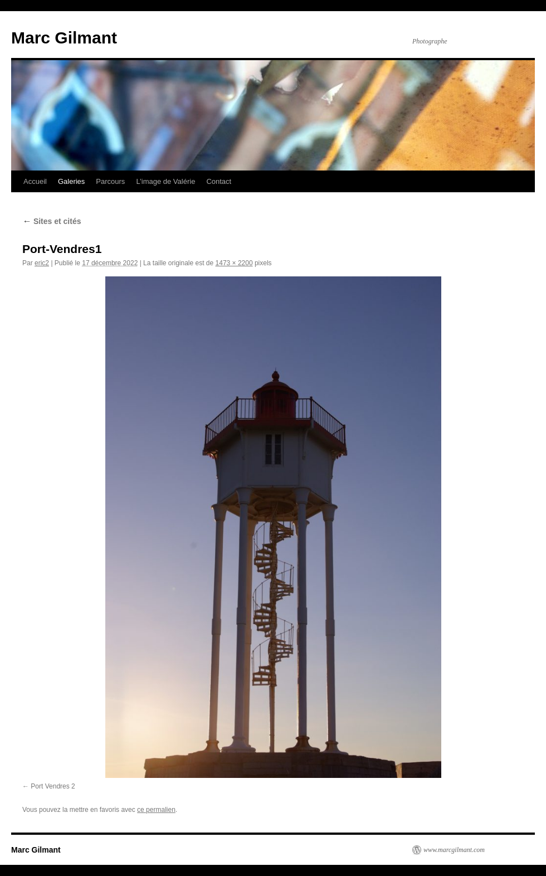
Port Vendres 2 (53, 786)
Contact (218, 181)
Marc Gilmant (64, 37)
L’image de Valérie (165, 181)
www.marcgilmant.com (454, 850)
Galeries (71, 181)
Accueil (35, 181)
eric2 (42, 263)
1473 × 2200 (234, 263)
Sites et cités (51, 221)
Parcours (110, 181)
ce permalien (156, 810)
